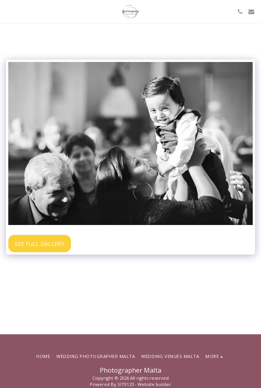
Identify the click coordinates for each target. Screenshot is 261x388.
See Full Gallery (39, 243)
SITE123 (125, 384)
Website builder (154, 384)
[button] (8, 11)
